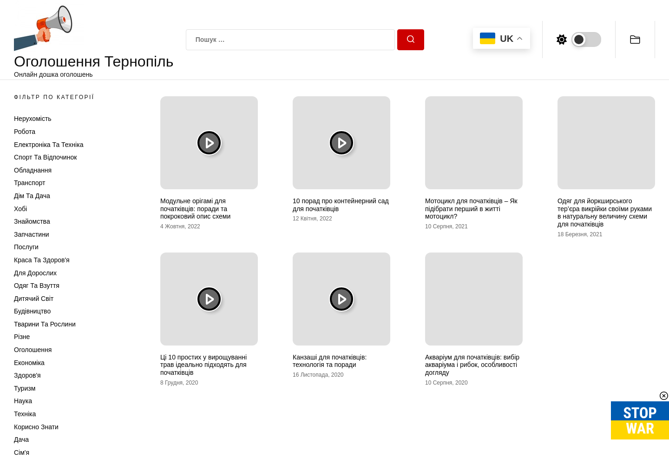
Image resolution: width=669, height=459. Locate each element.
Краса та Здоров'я (42, 260)
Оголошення (33, 349)
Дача (21, 439)
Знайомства (32, 221)
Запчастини (31, 234)
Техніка (25, 414)
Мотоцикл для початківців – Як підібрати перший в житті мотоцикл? (471, 208)
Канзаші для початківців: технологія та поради (330, 361)
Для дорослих (35, 273)
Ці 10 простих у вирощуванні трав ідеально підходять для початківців (203, 365)
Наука (23, 401)
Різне (22, 336)
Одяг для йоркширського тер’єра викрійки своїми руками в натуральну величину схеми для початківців (605, 212)
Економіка (29, 362)
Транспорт (29, 182)
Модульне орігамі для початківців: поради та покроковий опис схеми (195, 208)
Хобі (20, 209)
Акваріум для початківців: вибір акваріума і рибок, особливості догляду (472, 365)
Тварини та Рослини (45, 324)
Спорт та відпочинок (45, 157)
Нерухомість (33, 118)
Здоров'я (27, 375)
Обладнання (33, 170)
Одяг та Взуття (36, 285)
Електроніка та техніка (48, 144)
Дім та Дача (32, 196)
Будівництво (32, 311)
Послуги (26, 247)
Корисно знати (36, 427)
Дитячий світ (33, 298)
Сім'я (21, 452)
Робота (24, 131)
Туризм (24, 388)
